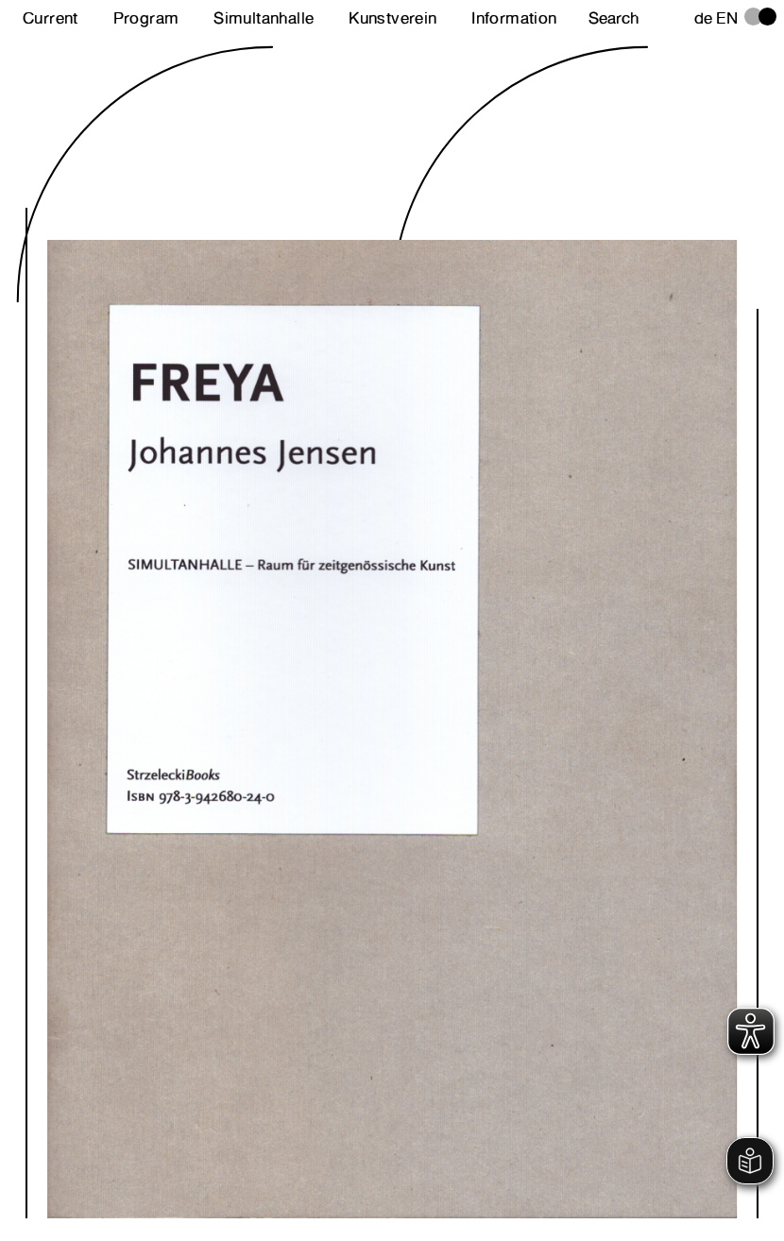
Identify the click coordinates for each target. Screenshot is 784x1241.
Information (513, 17)
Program (146, 17)
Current (50, 17)
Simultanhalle (263, 17)
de (703, 17)
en (727, 17)
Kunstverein (392, 17)
